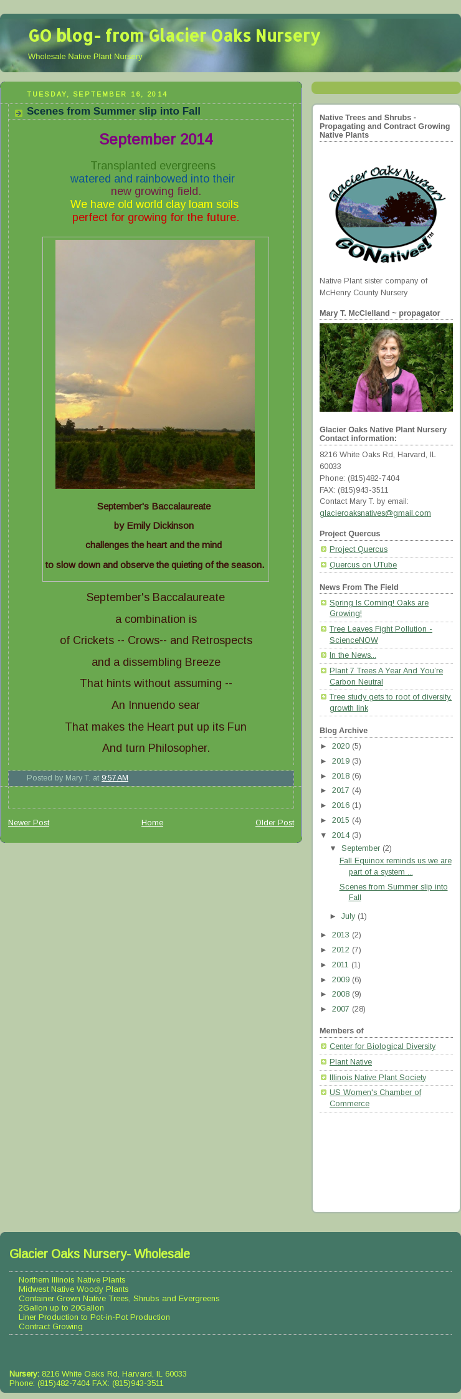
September (362, 848)
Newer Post (28, 822)
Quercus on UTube (363, 565)
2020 (342, 746)
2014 (342, 835)
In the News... (353, 655)
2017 (342, 790)
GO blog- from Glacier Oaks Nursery (174, 35)
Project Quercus (358, 549)
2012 (342, 950)
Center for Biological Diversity (382, 1046)
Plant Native (351, 1062)
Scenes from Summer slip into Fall (114, 111)
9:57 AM (115, 778)
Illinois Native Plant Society (378, 1077)
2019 (342, 761)
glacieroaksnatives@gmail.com (375, 513)
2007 (342, 1009)
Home (152, 822)
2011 (341, 964)
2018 (342, 776)
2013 (342, 935)
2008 (342, 994)
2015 (342, 820)
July (349, 916)
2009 (342, 979)
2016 (342, 805)
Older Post (274, 822)
